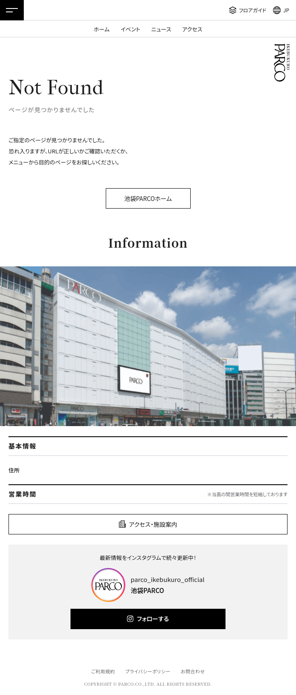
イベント (130, 29)
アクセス (192, 29)
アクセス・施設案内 (153, 524)
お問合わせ (193, 671)
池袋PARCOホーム (148, 198)
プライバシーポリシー (148, 671)
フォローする (153, 618)
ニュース (161, 29)
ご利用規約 (103, 671)
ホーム (102, 29)
